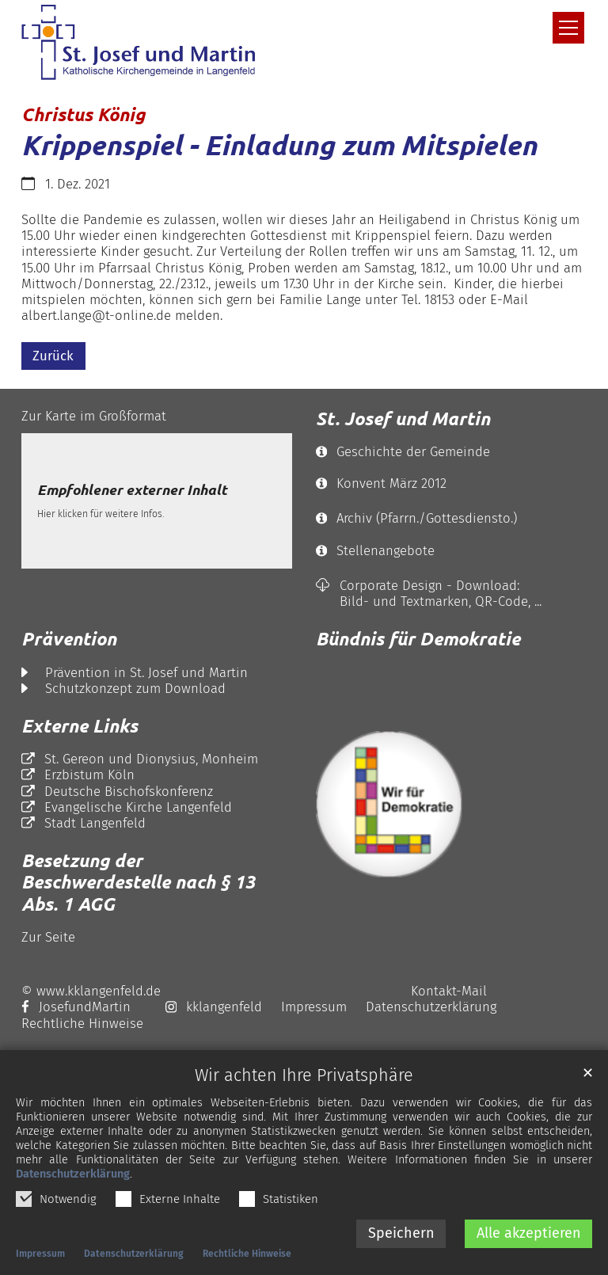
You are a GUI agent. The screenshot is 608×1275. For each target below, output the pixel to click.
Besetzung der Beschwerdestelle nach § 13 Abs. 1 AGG (138, 882)
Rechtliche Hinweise (247, 1258)
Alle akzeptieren (529, 1237)
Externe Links (79, 725)
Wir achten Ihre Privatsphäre (304, 1080)
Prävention (68, 638)
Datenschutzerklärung (73, 1179)
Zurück (53, 355)
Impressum (40, 1258)
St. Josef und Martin (403, 418)
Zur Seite (48, 937)
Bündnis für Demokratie (418, 638)
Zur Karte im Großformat (93, 416)
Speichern (401, 1237)
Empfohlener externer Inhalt (131, 490)
